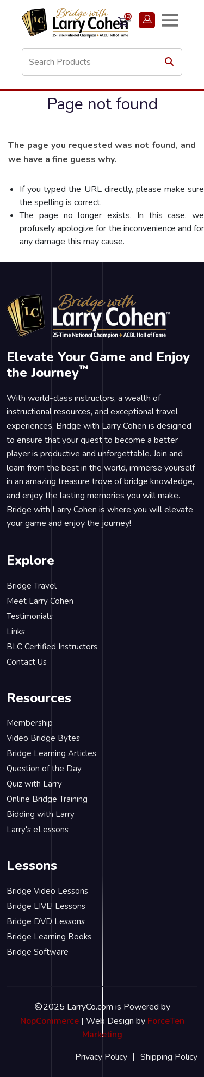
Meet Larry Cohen (40, 601)
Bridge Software (38, 951)
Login (147, 20)
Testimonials (30, 616)
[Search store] (102, 62)
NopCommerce (49, 1021)
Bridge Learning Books (49, 936)
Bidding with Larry (41, 814)
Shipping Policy (168, 1057)
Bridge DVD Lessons (46, 921)
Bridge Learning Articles (51, 753)
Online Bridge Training (47, 799)
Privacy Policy (101, 1057)
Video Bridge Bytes (43, 738)
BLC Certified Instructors (52, 646)
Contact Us (27, 662)
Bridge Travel (32, 585)
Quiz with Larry (34, 783)
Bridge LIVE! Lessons (46, 906)
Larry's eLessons (38, 829)
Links (16, 631)
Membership (30, 722)
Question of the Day (44, 768)
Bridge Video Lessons (47, 891)
